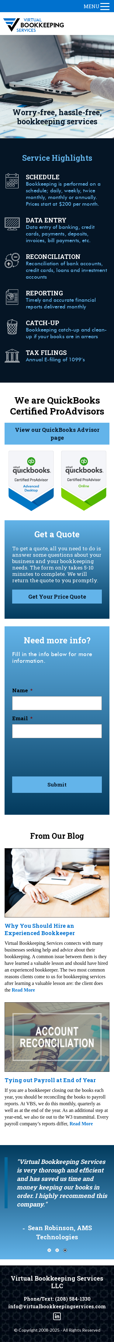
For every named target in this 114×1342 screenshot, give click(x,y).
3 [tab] (65, 1250)
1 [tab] (49, 1250)
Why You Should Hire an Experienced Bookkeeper (40, 929)
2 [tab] (57, 1250)
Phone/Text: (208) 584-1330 (57, 1299)
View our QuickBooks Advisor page (57, 433)
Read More (23, 990)
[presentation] (58, 755)
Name (22, 690)
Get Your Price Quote (57, 596)
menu (96, 6)
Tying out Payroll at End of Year (50, 1080)
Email (22, 718)
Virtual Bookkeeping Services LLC (57, 1282)
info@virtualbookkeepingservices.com (57, 1306)
